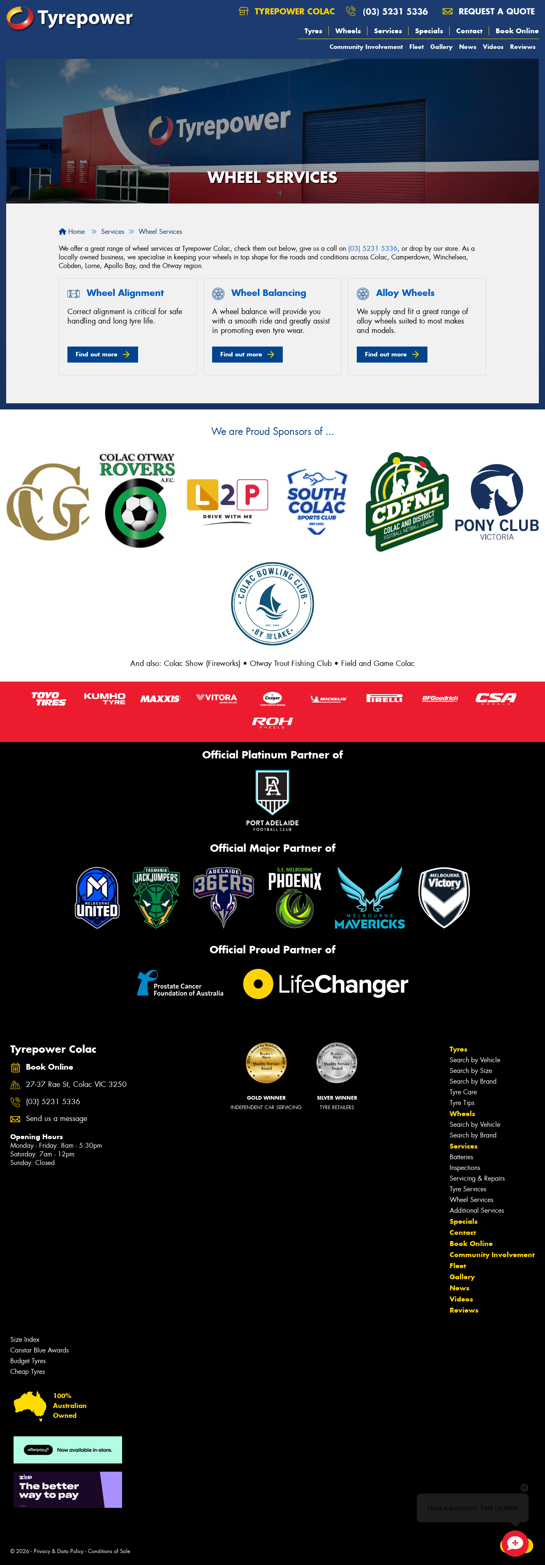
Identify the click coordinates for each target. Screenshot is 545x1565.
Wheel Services (471, 1199)
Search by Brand (473, 1081)
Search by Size (471, 1070)
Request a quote (489, 11)
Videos (493, 47)
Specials (429, 30)
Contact (469, 30)
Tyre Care (463, 1092)
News (467, 47)
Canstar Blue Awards (39, 1350)
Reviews (523, 47)
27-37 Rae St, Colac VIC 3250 (76, 1084)
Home (72, 231)
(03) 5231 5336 (395, 11)
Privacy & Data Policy (58, 1551)
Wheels (348, 30)
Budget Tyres (28, 1361)
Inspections (465, 1167)
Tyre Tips (462, 1102)
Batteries (461, 1157)
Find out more (97, 354)
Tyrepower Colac (287, 11)
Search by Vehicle (475, 1060)
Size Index (24, 1339)
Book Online (517, 30)
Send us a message (56, 1118)
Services (388, 30)
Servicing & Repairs (477, 1178)
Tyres (313, 30)
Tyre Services (468, 1189)
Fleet (416, 47)
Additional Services (477, 1210)
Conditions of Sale (109, 1551)
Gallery (441, 47)
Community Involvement (366, 47)
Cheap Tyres (27, 1371)
